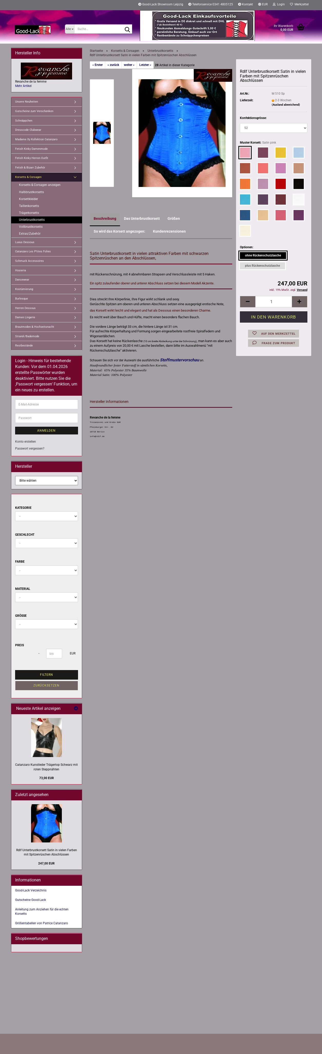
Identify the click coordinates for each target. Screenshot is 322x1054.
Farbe (20, 561)
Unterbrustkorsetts (32, 220)
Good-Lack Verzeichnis (30, 890)
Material (22, 589)
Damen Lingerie (25, 317)
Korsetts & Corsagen (28, 177)
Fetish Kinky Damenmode (31, 149)
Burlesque (21, 298)
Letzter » (145, 65)
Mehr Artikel (23, 86)
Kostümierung (24, 289)
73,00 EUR (46, 778)
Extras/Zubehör (30, 233)
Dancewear (22, 279)
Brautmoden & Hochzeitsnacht (34, 327)
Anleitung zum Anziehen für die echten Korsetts (42, 912)
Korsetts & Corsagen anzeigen (40, 185)
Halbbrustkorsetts (31, 192)
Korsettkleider (28, 199)
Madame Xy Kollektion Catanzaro (36, 139)
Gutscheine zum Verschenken (34, 111)
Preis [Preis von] (19, 645)
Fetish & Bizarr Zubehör (30, 167)
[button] (263, 5)
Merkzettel (299, 4)
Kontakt (245, 4)
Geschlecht (24, 534)
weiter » (129, 65)
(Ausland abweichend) (286, 104)
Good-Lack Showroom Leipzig (160, 4)
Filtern (46, 675)
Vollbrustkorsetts (31, 226)
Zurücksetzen (46, 685)
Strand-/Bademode (27, 336)
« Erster (97, 65)
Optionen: (246, 247)
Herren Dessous (25, 308)
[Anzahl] (273, 301)
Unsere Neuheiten (26, 101)
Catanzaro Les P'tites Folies (33, 251)
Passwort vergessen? (29, 448)
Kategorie (23, 508)
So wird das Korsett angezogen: (119, 231)
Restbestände (24, 345)
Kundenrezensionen (169, 231)
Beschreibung (105, 218)
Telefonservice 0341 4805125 (210, 4)
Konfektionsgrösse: (253, 118)
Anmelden (46, 430)
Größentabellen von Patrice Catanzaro (41, 923)
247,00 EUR (46, 863)
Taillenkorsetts (29, 206)
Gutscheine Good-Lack (30, 900)
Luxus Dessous (24, 242)
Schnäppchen (23, 120)
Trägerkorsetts (29, 213)
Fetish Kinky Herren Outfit (31, 158)
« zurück (113, 65)
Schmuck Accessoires (29, 261)
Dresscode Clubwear (28, 130)
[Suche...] (69, 29)
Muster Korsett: (258, 143)
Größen (174, 218)
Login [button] (279, 4)
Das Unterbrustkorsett (142, 218)
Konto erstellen (25, 441)
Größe (21, 616)
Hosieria (20, 270)
